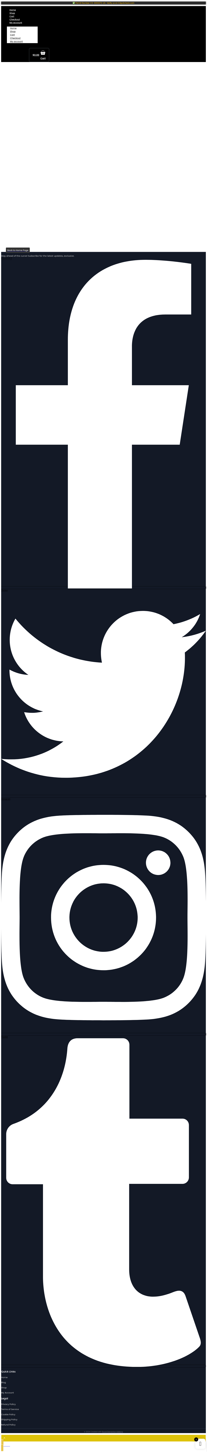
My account (16, 42)
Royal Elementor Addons (112, 1432)
